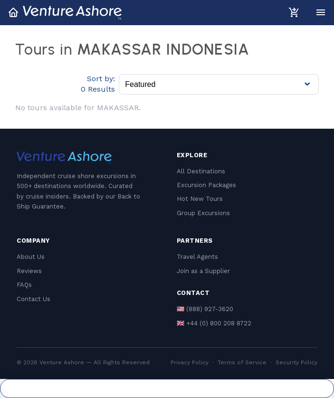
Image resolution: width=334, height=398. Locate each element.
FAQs (24, 284)
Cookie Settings (167, 388)
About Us (31, 256)
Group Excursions (203, 213)
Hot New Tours (200, 198)
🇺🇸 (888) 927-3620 (205, 309)
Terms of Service (242, 362)
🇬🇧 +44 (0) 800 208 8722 (214, 323)
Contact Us (33, 299)
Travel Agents (197, 256)
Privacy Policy (190, 362)
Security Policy (296, 362)
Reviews (29, 271)
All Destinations (201, 171)
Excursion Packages (206, 185)
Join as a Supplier (203, 271)
